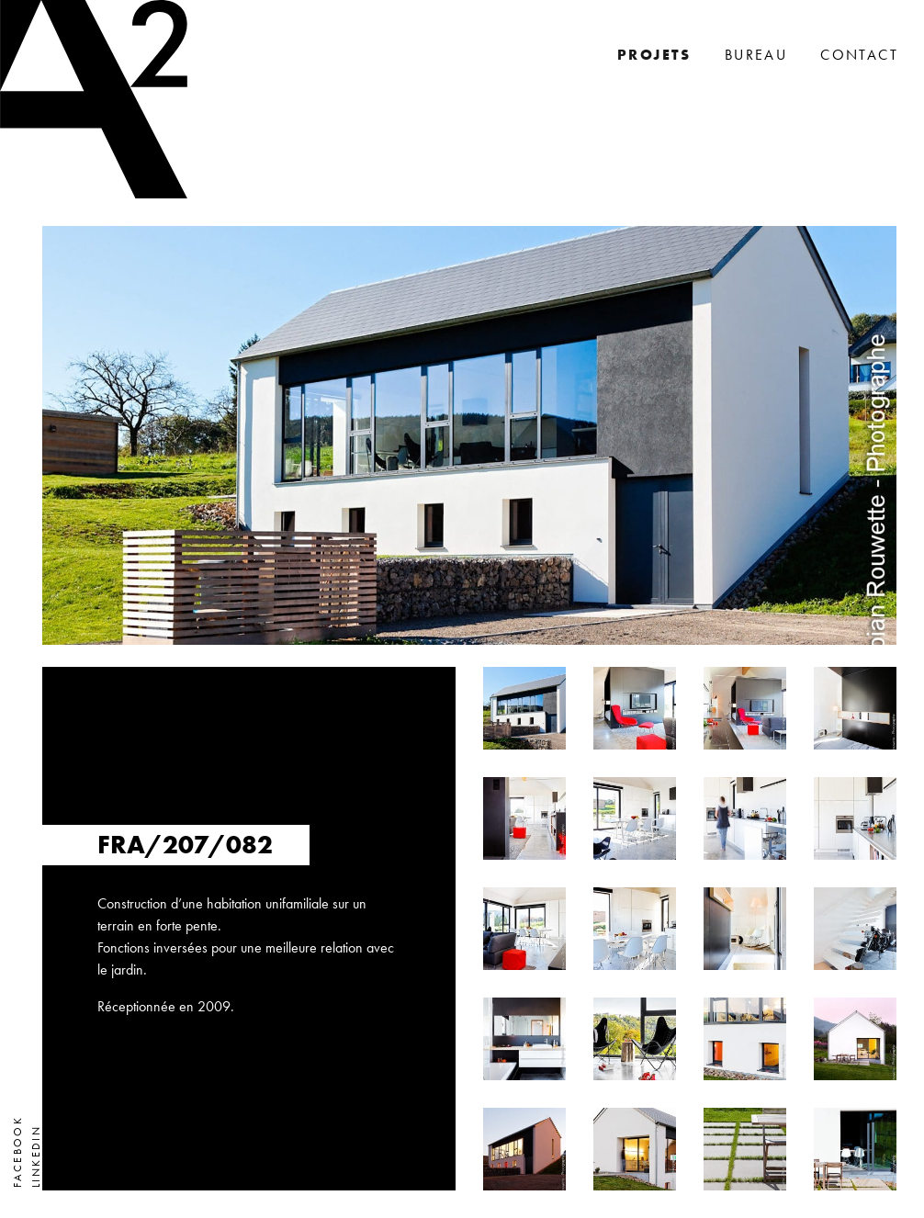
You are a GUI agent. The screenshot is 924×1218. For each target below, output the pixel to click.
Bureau (756, 54)
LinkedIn (35, 1156)
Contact (859, 54)
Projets (654, 54)
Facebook (17, 1152)
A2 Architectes (93, 99)
